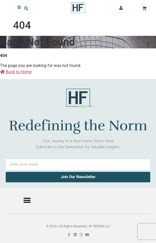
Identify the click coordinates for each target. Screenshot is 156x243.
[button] (26, 8)
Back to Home (16, 71)
